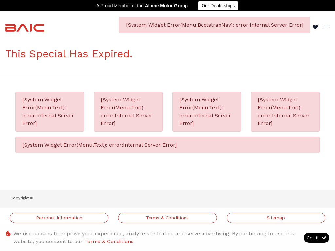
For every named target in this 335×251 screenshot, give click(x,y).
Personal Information (59, 217)
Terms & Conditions (167, 217)
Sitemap (276, 217)
